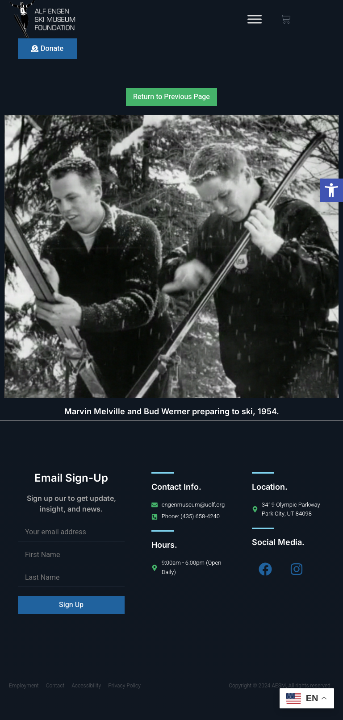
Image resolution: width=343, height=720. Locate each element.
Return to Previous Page (171, 97)
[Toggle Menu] (254, 19)
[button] (331, 190)
